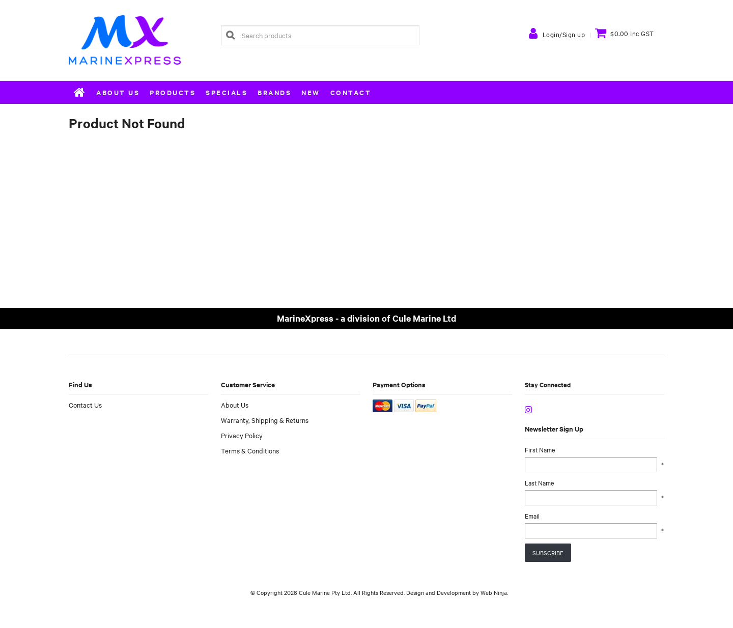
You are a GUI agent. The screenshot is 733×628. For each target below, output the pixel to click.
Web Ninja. (494, 592)
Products (172, 92)
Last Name (539, 482)
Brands (274, 92)
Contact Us (85, 404)
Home (80, 92)
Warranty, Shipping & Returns (264, 419)
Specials (226, 92)
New (310, 92)
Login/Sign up (564, 34)
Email (532, 515)
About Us (117, 92)
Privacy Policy (242, 435)
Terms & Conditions (250, 450)
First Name (540, 449)
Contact (351, 92)
